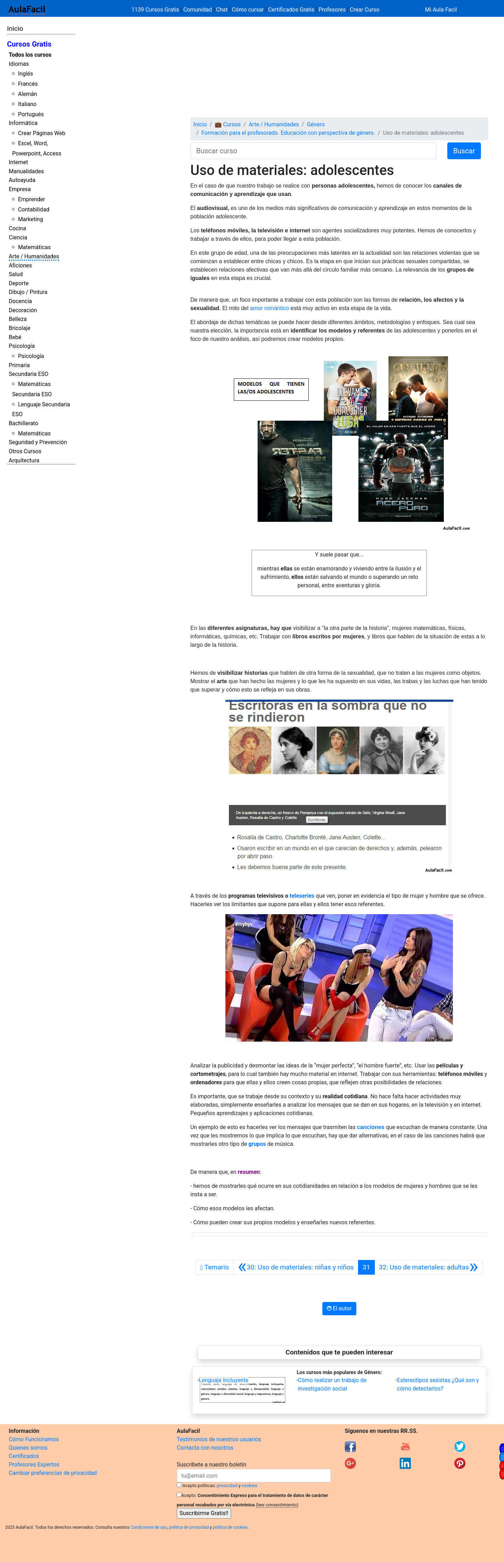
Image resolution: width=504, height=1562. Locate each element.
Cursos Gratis (29, 44)
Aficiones (20, 265)
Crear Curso (364, 9)
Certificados (24, 1456)
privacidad (227, 1485)
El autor (339, 1308)
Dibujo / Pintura (28, 292)
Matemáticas (34, 247)
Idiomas (19, 64)
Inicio (15, 28)
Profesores (332, 9)
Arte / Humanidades (34, 256)
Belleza (18, 319)
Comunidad (197, 9)
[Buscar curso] (313, 150)
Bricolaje (19, 328)
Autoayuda (22, 180)
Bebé (15, 337)
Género (316, 124)
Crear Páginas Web (41, 133)
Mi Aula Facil (441, 9)
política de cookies (230, 1527)
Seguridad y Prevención (38, 442)
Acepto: (188, 1495)
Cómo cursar (248, 9)
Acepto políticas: (199, 1485)
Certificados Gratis (291, 9)
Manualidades (26, 171)
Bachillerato (23, 423)
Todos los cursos (30, 54)
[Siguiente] (428, 1267)
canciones (370, 1127)
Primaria (19, 365)
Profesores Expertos (34, 1464)
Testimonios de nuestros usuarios (219, 1439)
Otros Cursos (25, 451)
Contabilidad (33, 209)
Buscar (464, 151)
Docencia (20, 301)
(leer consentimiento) (277, 1504)
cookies (249, 1485)
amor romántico (269, 308)
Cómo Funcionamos (34, 1439)
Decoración (23, 310)
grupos (257, 1144)
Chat (221, 9)
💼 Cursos (228, 124)
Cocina (17, 228)
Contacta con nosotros (205, 1447)
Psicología (22, 346)
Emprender (31, 199)
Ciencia (18, 237)
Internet (18, 162)
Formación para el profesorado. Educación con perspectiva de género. (288, 132)
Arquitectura (24, 460)
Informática (23, 123)
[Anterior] (295, 1267)
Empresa (20, 189)
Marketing (30, 219)
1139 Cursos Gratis (156, 9)
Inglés (25, 73)
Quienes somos (28, 1447)
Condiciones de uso (149, 1527)
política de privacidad (189, 1527)
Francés (27, 83)
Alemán (27, 94)
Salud (16, 274)
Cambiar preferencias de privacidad (53, 1473)
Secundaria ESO (28, 374)
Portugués (31, 114)
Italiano (27, 104)
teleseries (302, 895)
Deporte (19, 283)
